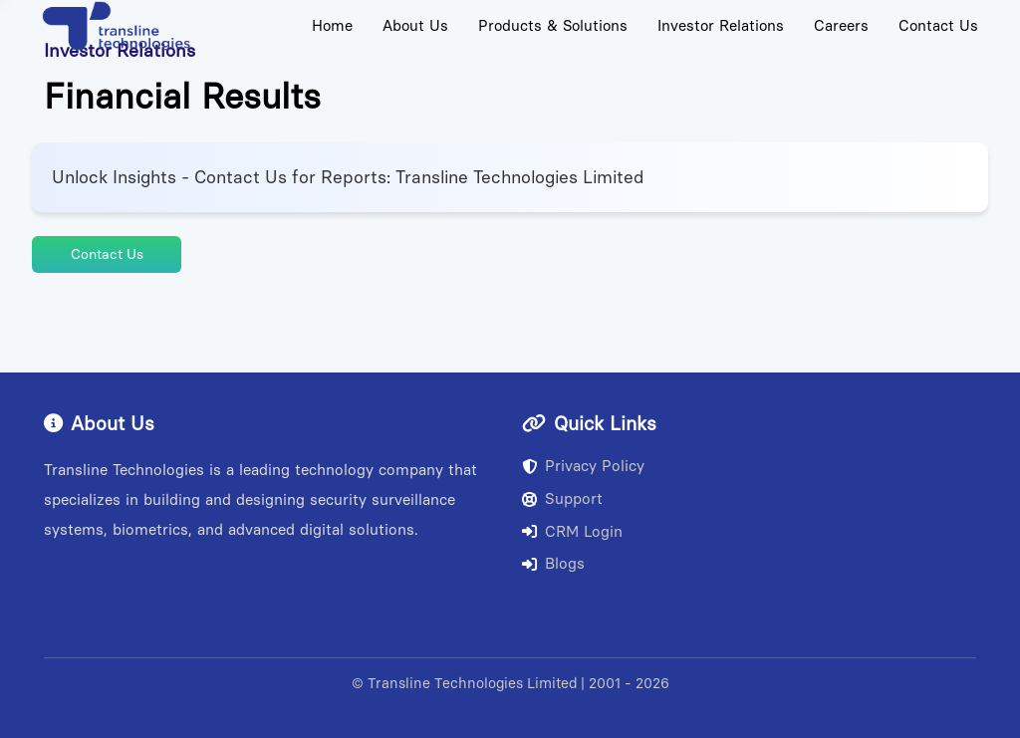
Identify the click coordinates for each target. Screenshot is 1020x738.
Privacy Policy (583, 466)
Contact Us (938, 26)
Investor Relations (720, 26)
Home (332, 26)
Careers (841, 26)
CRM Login (572, 532)
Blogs (553, 564)
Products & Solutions (553, 26)
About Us (415, 26)
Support (562, 499)
